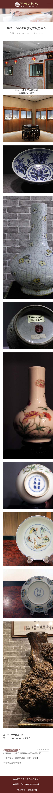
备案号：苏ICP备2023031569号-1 (27, 784)
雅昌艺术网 (20, 756)
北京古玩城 (8, 756)
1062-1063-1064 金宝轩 (20, 738)
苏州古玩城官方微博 (12, 761)
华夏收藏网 (32, 756)
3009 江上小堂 (17, 735)
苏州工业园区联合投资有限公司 (27, 751)
